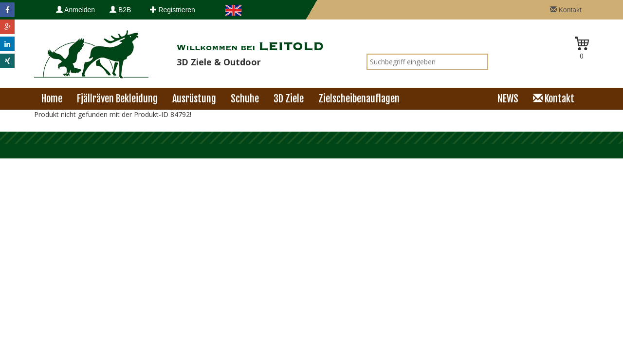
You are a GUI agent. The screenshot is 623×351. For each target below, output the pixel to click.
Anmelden (75, 10)
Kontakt (566, 10)
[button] (7, 9)
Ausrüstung (194, 99)
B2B (120, 10)
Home (51, 99)
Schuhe (245, 99)
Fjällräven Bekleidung (117, 99)
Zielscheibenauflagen (359, 99)
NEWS (507, 99)
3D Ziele (289, 99)
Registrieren (172, 10)
